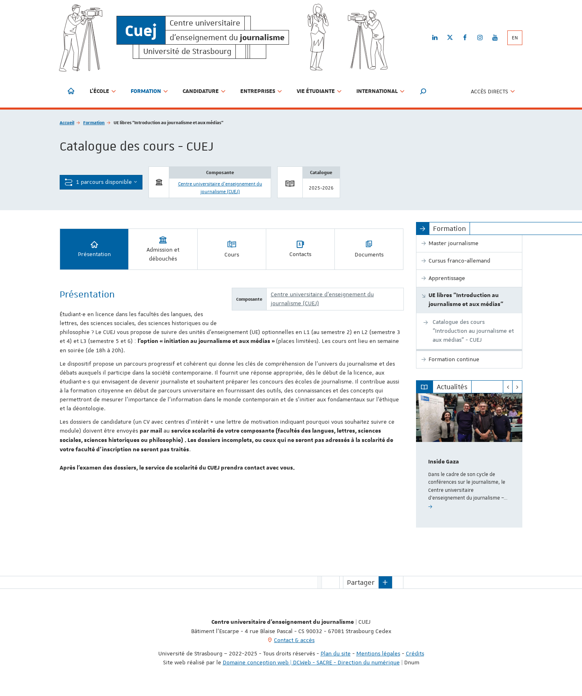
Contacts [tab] (300, 248)
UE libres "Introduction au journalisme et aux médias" (466, 300)
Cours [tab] (231, 248)
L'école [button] (103, 91)
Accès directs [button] (493, 91)
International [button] (380, 91)
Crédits (415, 653)
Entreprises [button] (261, 91)
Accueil (67, 122)
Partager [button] (361, 582)
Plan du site (336, 653)
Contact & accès (294, 640)
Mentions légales (378, 653)
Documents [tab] (369, 248)
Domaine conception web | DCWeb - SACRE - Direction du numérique (311, 662)
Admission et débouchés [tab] (163, 248)
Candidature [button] (204, 91)
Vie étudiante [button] (319, 91)
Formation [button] (149, 91)
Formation (94, 122)
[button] (423, 91)
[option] (469, 460)
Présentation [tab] (94, 248)
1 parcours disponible (101, 182)
